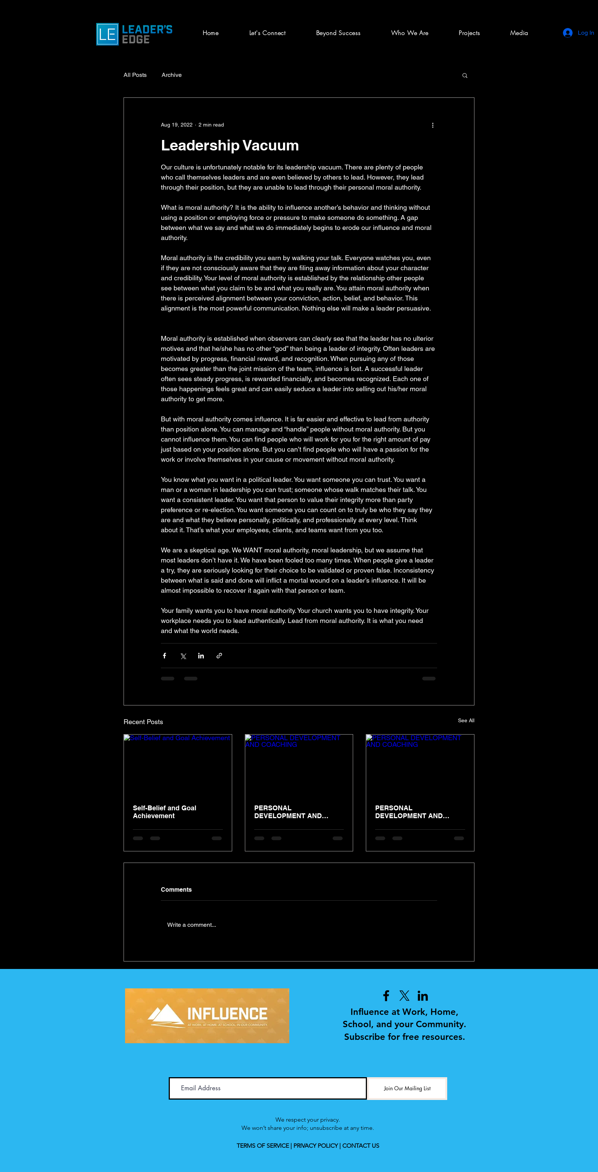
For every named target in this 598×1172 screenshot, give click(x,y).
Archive (172, 74)
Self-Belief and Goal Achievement (164, 812)
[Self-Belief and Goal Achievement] (178, 765)
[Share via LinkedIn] (201, 655)
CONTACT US (360, 1145)
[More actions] (432, 124)
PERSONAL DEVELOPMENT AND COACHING (288, 812)
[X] (404, 995)
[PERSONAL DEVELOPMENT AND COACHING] (299, 765)
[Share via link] (219, 655)
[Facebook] (386, 995)
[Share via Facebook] (164, 655)
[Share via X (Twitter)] (182, 655)
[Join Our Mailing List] (407, 1088)
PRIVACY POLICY (315, 1145)
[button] (469, 33)
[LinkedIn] (422, 995)
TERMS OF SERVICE (263, 1145)
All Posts (135, 74)
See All (466, 720)
